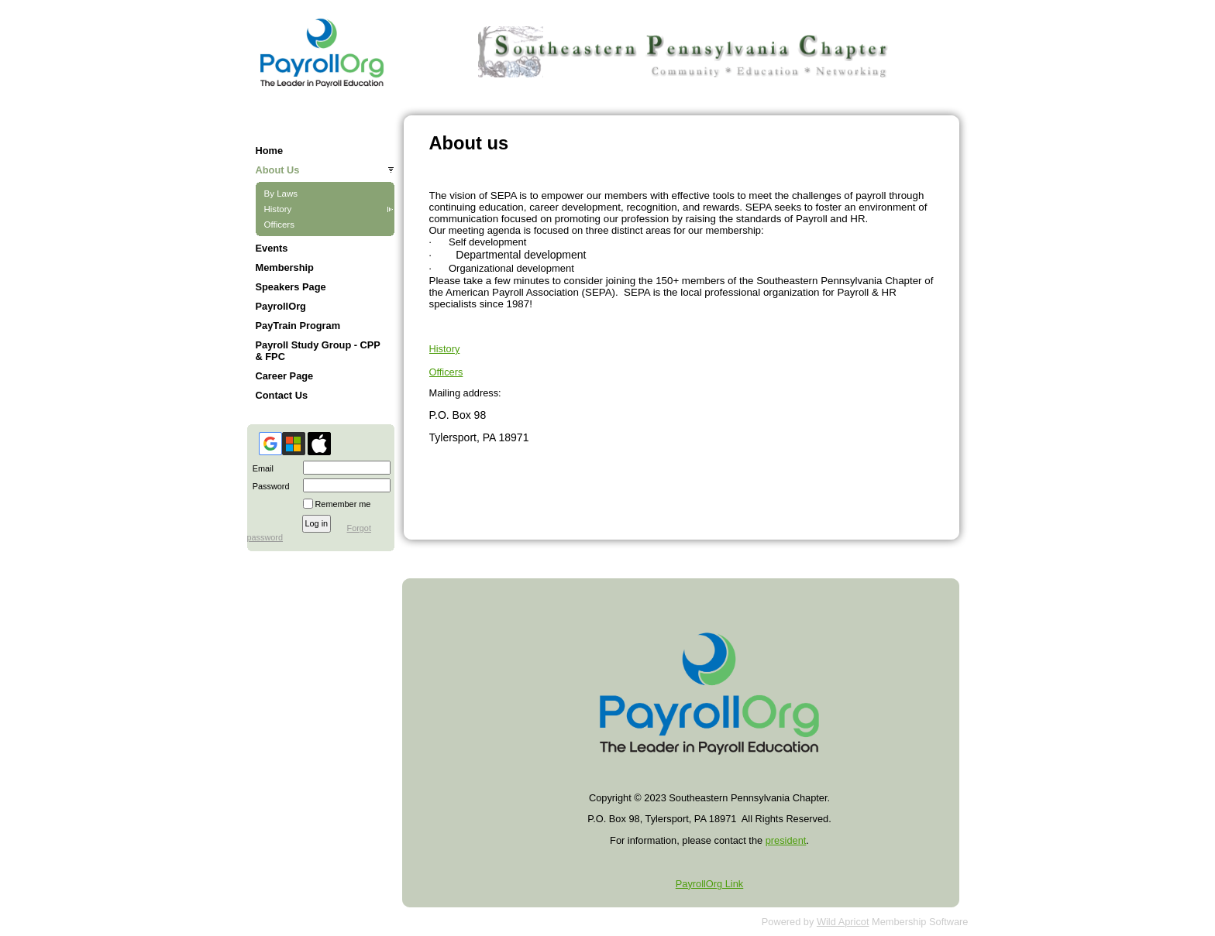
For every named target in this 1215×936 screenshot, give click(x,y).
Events (272, 248)
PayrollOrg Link (709, 884)
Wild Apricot (843, 921)
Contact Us (282, 395)
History (278, 209)
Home (270, 150)
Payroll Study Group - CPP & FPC (318, 350)
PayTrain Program (298, 325)
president (786, 840)
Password (268, 486)
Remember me (343, 504)
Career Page (285, 376)
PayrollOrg (281, 306)
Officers (279, 224)
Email (260, 468)
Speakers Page (291, 287)
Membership (285, 267)
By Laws (281, 193)
